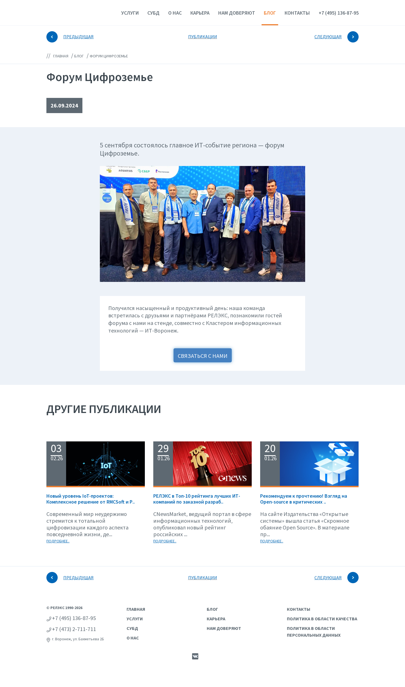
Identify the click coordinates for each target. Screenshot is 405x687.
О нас (175, 13)
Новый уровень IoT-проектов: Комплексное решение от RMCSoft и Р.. (90, 499)
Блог (270, 13)
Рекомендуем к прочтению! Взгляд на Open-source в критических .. (303, 499)
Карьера (200, 13)
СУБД (153, 13)
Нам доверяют (236, 13)
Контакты (297, 13)
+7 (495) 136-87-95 (339, 13)
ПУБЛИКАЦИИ (202, 36)
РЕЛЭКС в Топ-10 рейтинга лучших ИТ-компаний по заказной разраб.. (196, 499)
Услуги (130, 13)
